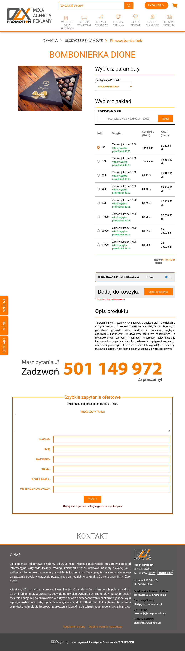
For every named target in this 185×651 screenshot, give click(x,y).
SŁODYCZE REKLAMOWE (101, 24)
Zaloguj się (156, 5)
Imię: (47, 449)
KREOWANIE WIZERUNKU (169, 24)
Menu (4, 325)
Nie (168, 277)
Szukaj (4, 305)
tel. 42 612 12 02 (143, 583)
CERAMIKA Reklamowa (118, 24)
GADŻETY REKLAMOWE (152, 24)
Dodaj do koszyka (158, 291)
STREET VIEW (165, 572)
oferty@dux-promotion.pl (148, 604)
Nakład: (45, 439)
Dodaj (165, 118)
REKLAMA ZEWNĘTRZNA (84, 24)
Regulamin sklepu (74, 626)
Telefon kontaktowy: (35, 489)
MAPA (151, 572)
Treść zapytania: (92, 411)
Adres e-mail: (41, 479)
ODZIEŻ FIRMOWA (135, 24)
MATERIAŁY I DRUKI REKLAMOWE (67, 25)
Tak (150, 277)
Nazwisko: (43, 459)
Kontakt (4, 345)
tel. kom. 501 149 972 (146, 580)
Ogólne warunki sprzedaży (105, 626)
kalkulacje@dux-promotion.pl (150, 594)
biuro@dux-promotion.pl (147, 622)
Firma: (46, 469)
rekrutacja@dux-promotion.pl (150, 613)
